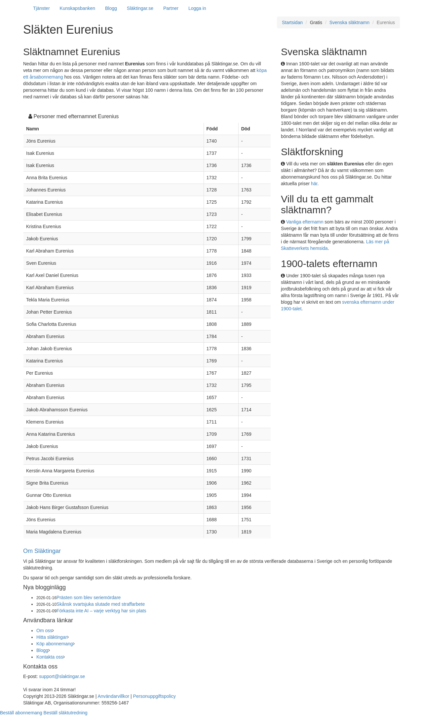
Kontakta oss (49, 657)
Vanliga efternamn (305, 221)
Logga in (197, 8)
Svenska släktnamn (349, 22)
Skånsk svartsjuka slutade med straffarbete (101, 604)
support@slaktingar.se (62, 676)
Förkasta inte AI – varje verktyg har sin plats (101, 610)
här (314, 183)
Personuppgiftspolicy (154, 696)
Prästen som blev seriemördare (89, 597)
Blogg (111, 8)
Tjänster (41, 8)
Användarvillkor (113, 696)
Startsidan (292, 22)
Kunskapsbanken (77, 8)
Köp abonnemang (54, 643)
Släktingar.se (140, 8)
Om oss (44, 630)
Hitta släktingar (51, 637)
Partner (170, 8)
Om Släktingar (42, 551)
